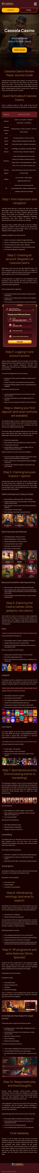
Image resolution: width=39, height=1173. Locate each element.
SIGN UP (10, 10)
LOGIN (28, 10)
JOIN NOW (19, 50)
